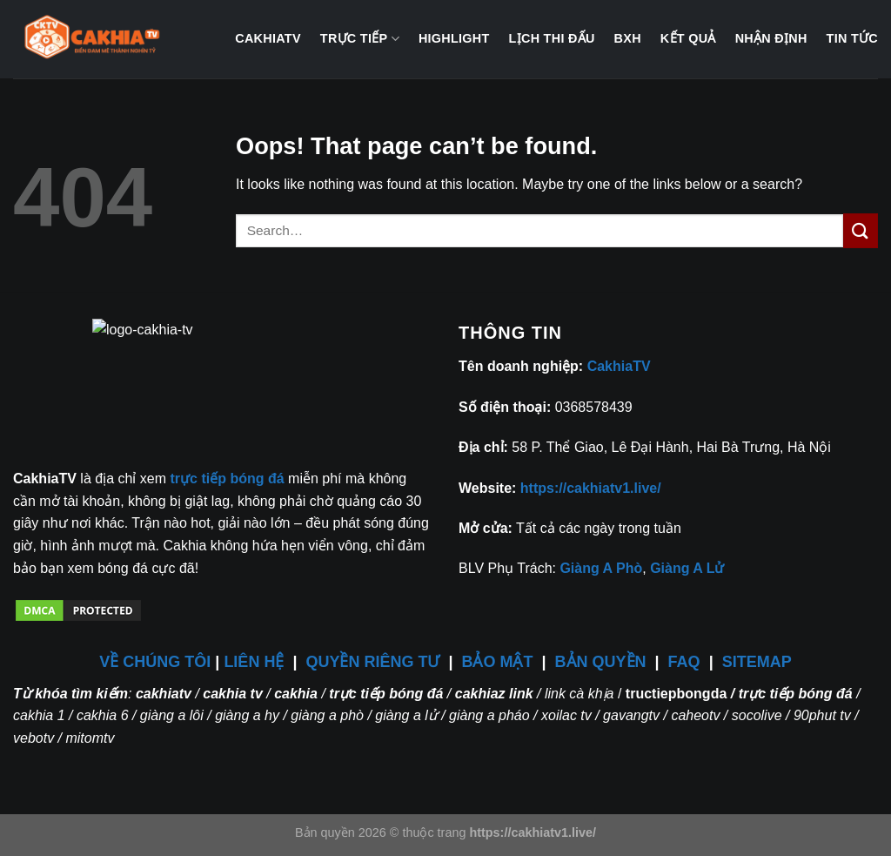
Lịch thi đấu (552, 38)
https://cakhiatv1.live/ (590, 488)
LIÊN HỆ (254, 662)
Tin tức (852, 38)
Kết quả (688, 38)
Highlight (454, 38)
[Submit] (860, 230)
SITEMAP (757, 662)
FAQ (684, 662)
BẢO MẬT (497, 662)
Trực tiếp (359, 38)
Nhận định (771, 38)
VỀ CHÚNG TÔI (155, 662)
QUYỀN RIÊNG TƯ (374, 662)
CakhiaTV (268, 38)
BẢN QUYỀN (600, 662)
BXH (627, 38)
